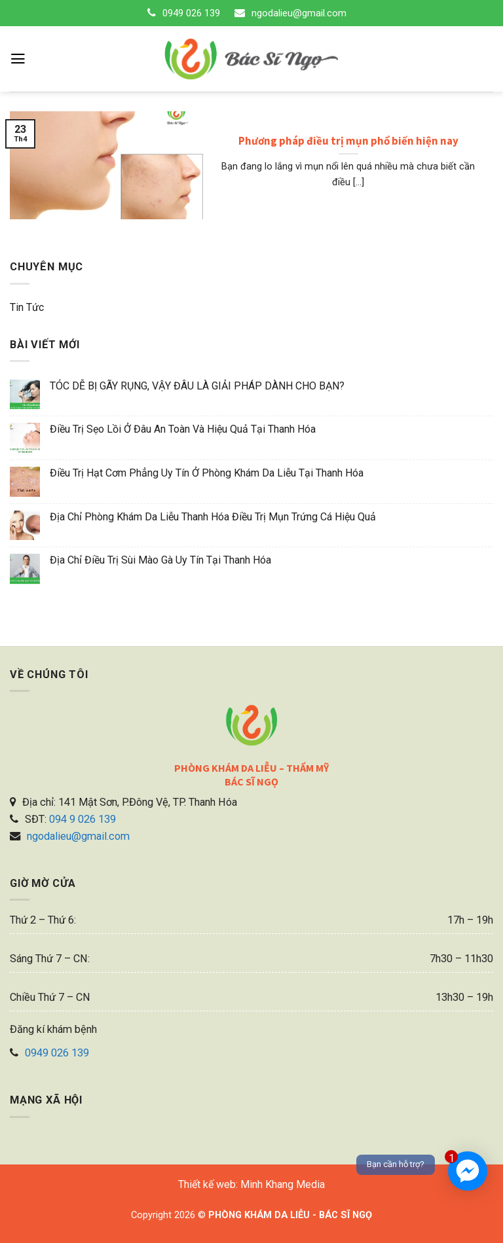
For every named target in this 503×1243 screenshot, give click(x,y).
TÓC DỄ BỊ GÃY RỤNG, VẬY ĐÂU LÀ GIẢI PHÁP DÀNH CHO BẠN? (197, 386)
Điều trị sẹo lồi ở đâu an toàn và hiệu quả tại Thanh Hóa (183, 429)
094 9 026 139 (82, 819)
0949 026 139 (191, 13)
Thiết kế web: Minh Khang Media (251, 1184)
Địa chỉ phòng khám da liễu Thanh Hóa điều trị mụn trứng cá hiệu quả (213, 517)
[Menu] (18, 59)
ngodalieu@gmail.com (299, 13)
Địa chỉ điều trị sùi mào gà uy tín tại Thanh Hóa (160, 560)
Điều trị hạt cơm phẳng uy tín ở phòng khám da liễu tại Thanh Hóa (206, 473)
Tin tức (27, 307)
